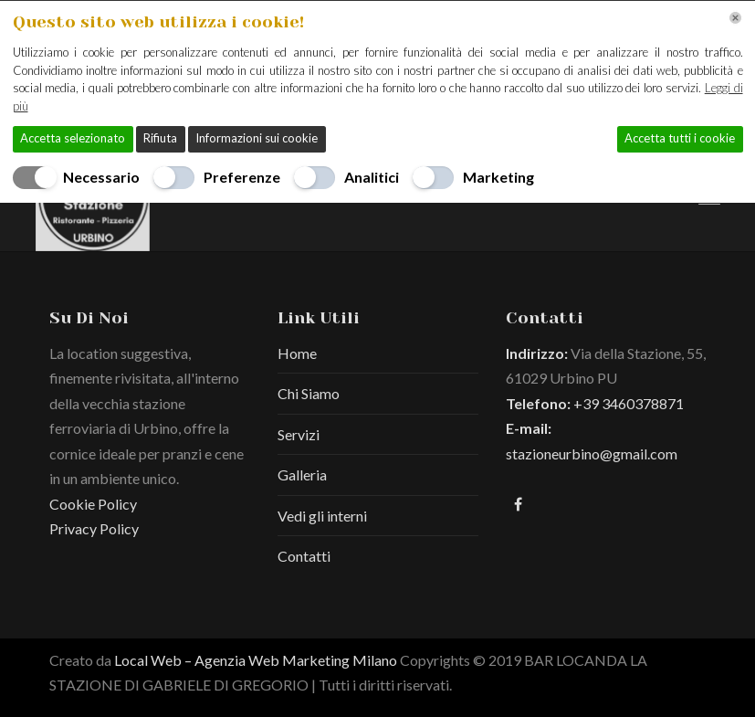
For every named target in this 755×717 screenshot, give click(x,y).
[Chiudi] (735, 18)
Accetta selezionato (72, 138)
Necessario (101, 176)
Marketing (498, 176)
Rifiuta (160, 138)
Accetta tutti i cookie (679, 138)
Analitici (371, 176)
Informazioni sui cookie (256, 138)
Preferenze (242, 176)
